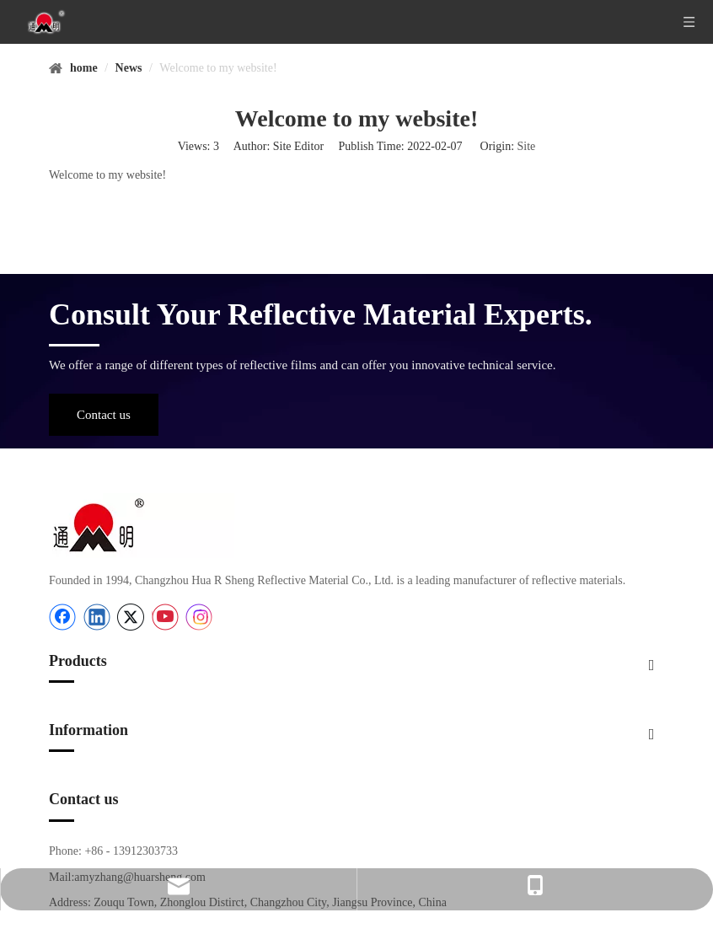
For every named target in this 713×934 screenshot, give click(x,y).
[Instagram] (198, 617)
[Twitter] (130, 617)
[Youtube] (165, 617)
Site (526, 146)
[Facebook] (62, 617)
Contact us (104, 414)
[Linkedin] (96, 617)
